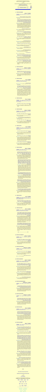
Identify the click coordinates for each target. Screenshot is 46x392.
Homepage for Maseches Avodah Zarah (23, 373)
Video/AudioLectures (25, 385)
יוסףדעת (24, 383)
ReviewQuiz (20, 383)
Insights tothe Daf (19, 379)
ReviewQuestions (25, 379)
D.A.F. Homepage (23, 376)
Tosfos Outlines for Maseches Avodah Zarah (23, 371)
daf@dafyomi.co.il (21, 4)
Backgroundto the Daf (21, 379)
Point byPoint (27, 379)
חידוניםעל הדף (26, 383)
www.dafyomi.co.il (25, 4)
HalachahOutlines (21, 381)
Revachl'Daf (25, 381)
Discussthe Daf (22, 385)
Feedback (21, 391)
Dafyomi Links (24, 391)
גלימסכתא (20, 385)
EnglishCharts (23, 381)
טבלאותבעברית (22, 383)
